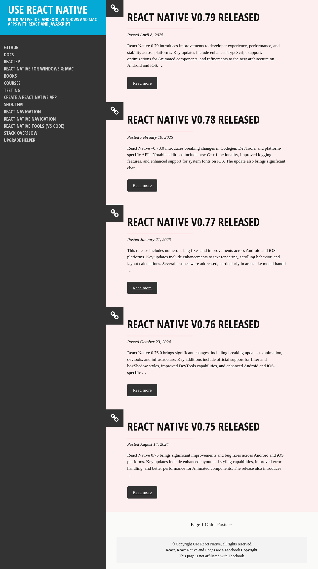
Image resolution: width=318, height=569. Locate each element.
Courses (12, 83)
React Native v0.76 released (193, 324)
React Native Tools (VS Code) (34, 126)
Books (10, 75)
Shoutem (13, 104)
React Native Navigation (30, 118)
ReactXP (12, 61)
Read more (142, 83)
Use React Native (53, 14)
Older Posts (219, 524)
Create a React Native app (30, 97)
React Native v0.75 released (193, 426)
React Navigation (22, 111)
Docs (9, 54)
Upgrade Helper (19, 140)
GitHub (11, 47)
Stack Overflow (20, 133)
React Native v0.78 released (193, 119)
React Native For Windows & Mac (39, 68)
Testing (12, 90)
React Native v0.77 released (193, 221)
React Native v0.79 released (193, 17)
